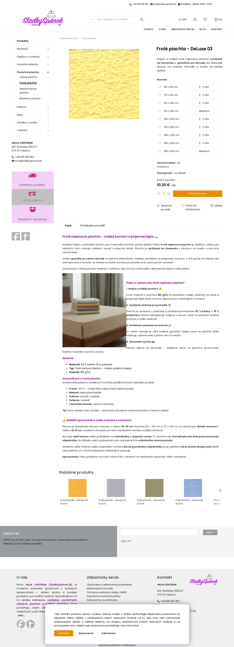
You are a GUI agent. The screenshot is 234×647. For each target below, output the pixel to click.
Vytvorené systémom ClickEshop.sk (117, 645)
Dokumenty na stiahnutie (102, 600)
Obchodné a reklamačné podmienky (109, 584)
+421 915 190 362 (140, 4)
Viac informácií (129, 625)
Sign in (210, 532)
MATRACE (22, 48)
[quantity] (163, 193)
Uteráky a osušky (27, 122)
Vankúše (22, 130)
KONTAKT (216, 29)
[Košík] (218, 19)
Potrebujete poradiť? (92, 225)
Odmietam (109, 633)
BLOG (202, 29)
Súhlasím (63, 633)
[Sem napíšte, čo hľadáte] (120, 19)
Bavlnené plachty (30, 98)
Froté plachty (28, 83)
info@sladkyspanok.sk (164, 4)
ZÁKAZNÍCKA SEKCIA (182, 29)
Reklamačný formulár (100, 588)
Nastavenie (86, 633)
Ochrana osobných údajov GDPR (106, 592)
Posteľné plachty (28, 72)
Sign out (126, 541)
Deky (20, 115)
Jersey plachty (28, 77)
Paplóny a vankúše (28, 56)
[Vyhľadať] (91, 19)
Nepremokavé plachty (28, 90)
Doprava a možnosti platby (103, 596)
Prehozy (21, 107)
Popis (68, 225)
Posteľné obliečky (27, 64)
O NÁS (162, 29)
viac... (21, 615)
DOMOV (148, 29)
